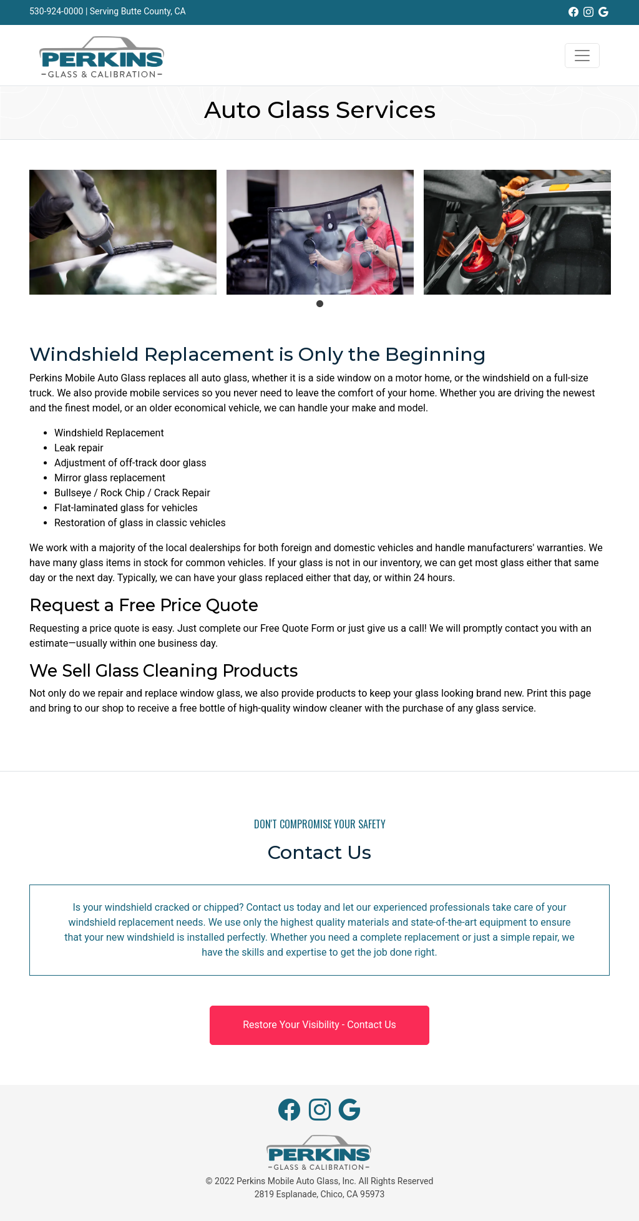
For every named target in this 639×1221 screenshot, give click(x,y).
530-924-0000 (56, 11)
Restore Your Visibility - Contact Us (319, 1025)
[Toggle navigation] (582, 55)
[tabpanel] (123, 232)
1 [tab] (319, 304)
